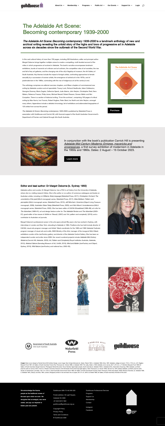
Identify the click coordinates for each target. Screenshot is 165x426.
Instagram (89, 407)
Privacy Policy (58, 411)
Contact (88, 402)
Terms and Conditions (60, 415)
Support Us (126, 5)
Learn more (72, 159)
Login (137, 5)
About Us (58, 5)
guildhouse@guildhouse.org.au (63, 404)
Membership (72, 5)
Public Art (98, 5)
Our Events (112, 5)
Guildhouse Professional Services (97, 390)
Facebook (89, 410)
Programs (86, 5)
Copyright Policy (59, 409)
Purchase (115, 110)
